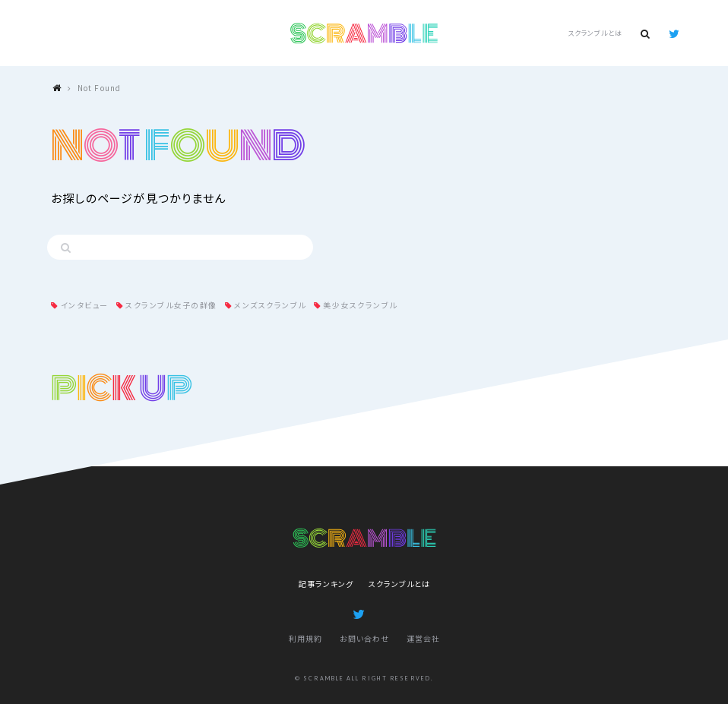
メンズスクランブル (270, 305)
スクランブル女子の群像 (171, 305)
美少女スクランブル (360, 305)
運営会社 (423, 638)
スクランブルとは (595, 33)
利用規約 (305, 638)
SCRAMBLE (364, 33)
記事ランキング (326, 583)
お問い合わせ (364, 638)
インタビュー (85, 305)
